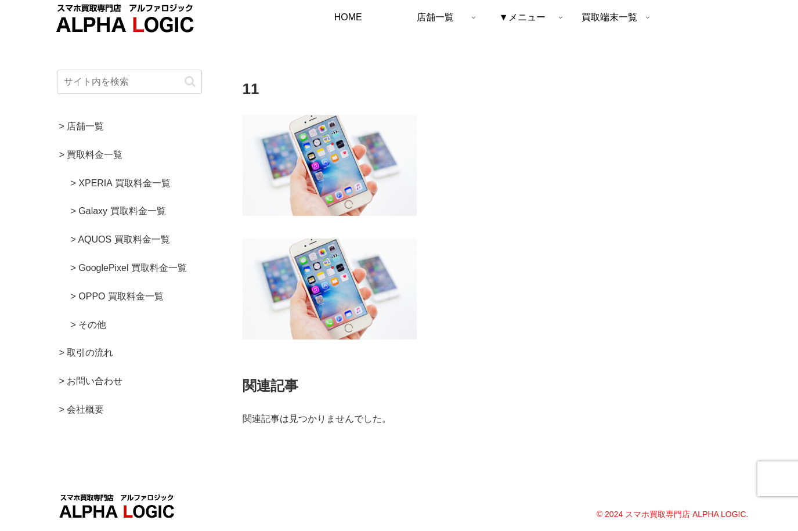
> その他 (89, 325)
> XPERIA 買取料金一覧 (121, 183)
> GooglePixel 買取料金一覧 (129, 268)
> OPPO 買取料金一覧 (117, 296)
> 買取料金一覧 (91, 155)
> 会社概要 (81, 409)
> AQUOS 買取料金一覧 (120, 239)
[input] (129, 82)
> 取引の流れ (86, 352)
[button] (190, 81)
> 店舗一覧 (81, 126)
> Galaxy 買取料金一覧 (118, 211)
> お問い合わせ (91, 381)
